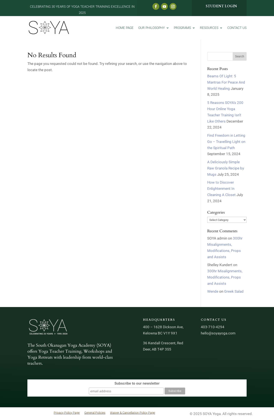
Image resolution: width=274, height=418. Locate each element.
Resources (209, 28)
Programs (182, 28)
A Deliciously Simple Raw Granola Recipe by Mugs (225, 168)
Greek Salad (234, 291)
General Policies (94, 412)
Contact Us (237, 28)
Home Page (125, 28)
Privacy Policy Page (67, 412)
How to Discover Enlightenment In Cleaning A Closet (221, 188)
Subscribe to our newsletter (137, 383)
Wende (212, 291)
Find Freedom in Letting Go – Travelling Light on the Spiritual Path (226, 141)
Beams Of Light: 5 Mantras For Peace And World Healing (226, 82)
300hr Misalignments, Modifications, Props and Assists (224, 277)
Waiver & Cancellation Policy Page (132, 412)
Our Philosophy (151, 28)
